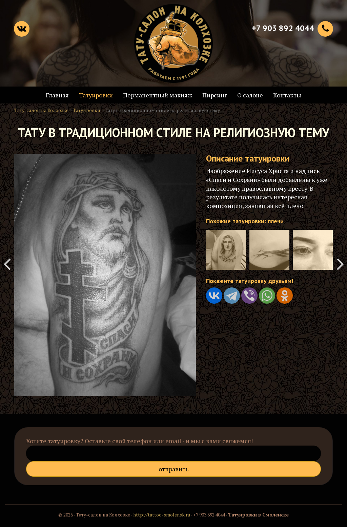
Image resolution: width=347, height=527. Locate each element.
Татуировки (96, 95)
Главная (57, 95)
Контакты (287, 95)
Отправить (173, 469)
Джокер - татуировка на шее (340, 264)
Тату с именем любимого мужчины (6, 264)
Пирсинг (214, 95)
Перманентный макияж (157, 95)
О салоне (250, 95)
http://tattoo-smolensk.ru (161, 514)
